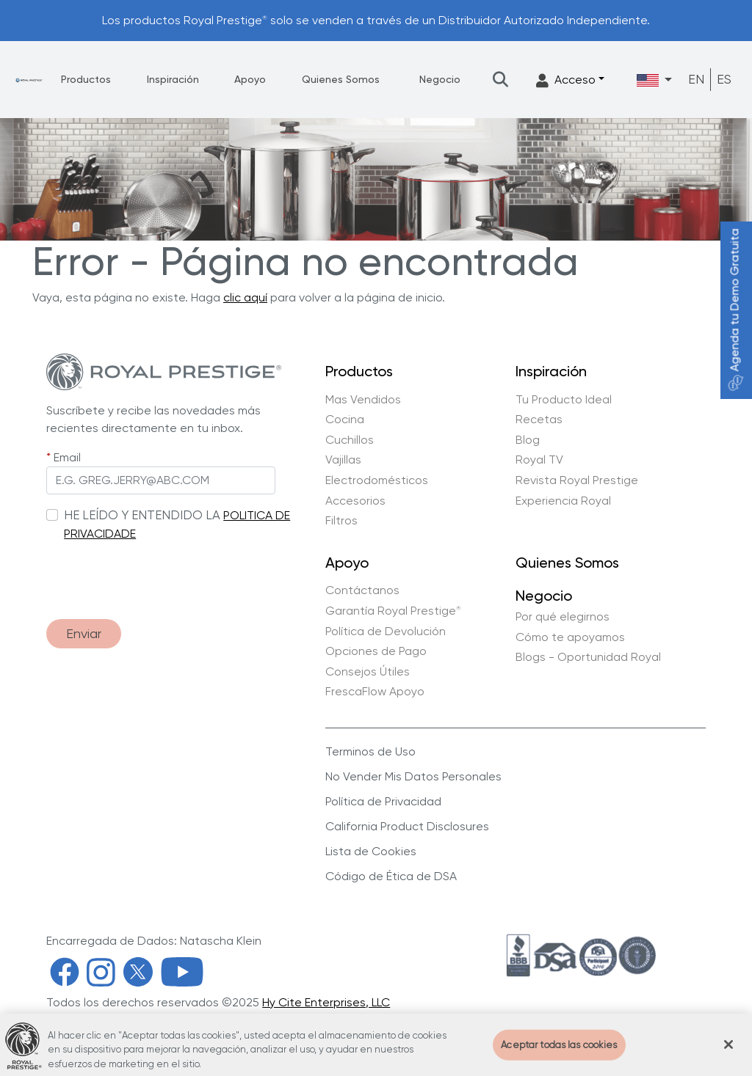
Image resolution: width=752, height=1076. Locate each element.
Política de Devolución (385, 631)
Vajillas (343, 459)
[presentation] (158, 572)
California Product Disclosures (407, 826)
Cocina (344, 419)
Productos (86, 79)
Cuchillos (349, 440)
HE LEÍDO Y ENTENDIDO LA (142, 515)
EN (696, 79)
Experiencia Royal (563, 501)
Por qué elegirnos (563, 616)
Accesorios (355, 501)
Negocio (439, 79)
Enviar (83, 633)
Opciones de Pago (376, 651)
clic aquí (245, 297)
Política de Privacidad (383, 801)
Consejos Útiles (367, 671)
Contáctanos (362, 590)
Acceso (566, 80)
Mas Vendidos (363, 399)
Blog (528, 440)
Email (67, 457)
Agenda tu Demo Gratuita (735, 310)
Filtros (341, 520)
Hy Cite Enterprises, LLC (326, 1002)
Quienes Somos (341, 79)
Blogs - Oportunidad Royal (588, 657)
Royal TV (539, 459)
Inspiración (173, 79)
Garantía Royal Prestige (393, 611)
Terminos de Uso (370, 751)
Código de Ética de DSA (391, 876)
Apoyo (250, 79)
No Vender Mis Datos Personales (413, 776)
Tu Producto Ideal (564, 399)
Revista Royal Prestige (577, 480)
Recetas (539, 419)
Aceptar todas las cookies (559, 1050)
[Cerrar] (728, 1050)
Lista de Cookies (370, 851)
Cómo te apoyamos (570, 637)
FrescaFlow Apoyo (374, 691)
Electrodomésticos (376, 480)
